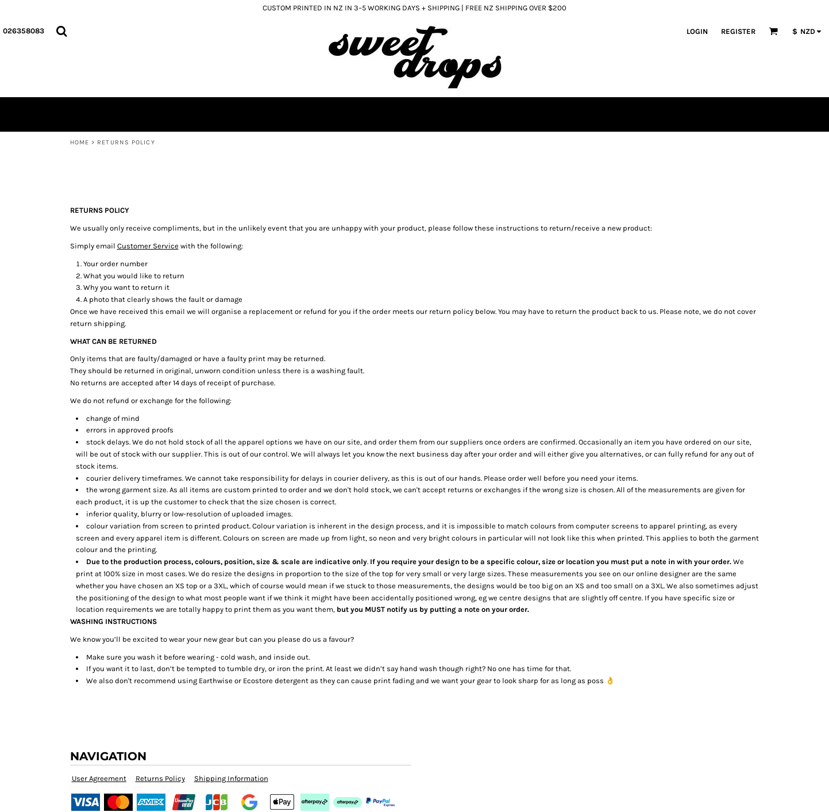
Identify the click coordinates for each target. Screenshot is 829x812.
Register (738, 31)
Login (697, 31)
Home (79, 142)
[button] (61, 31)
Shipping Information (231, 778)
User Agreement (99, 778)
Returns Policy (160, 778)
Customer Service (148, 246)
